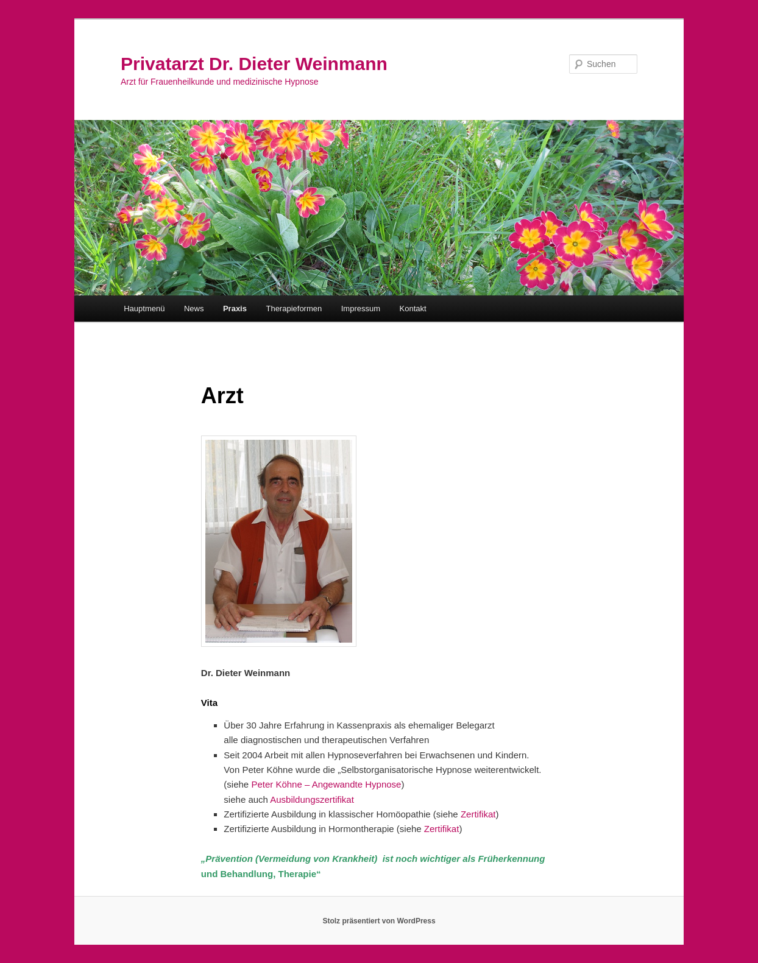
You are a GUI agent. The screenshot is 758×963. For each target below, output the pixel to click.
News (194, 308)
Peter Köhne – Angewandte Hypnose (326, 784)
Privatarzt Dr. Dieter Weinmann (254, 64)
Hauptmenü (144, 308)
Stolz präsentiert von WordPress (378, 921)
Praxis (235, 308)
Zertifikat (478, 814)
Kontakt (413, 308)
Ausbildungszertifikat (312, 799)
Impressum (360, 308)
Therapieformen (294, 308)
